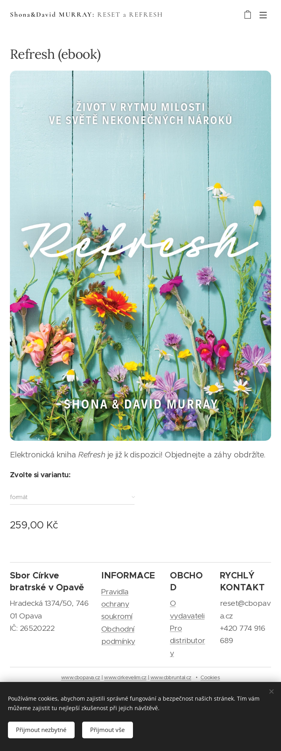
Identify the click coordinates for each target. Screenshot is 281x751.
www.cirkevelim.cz (125, 677)
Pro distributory (187, 641)
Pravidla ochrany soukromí (116, 604)
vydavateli (187, 615)
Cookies (210, 677)
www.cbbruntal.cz (170, 677)
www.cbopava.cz (80, 677)
